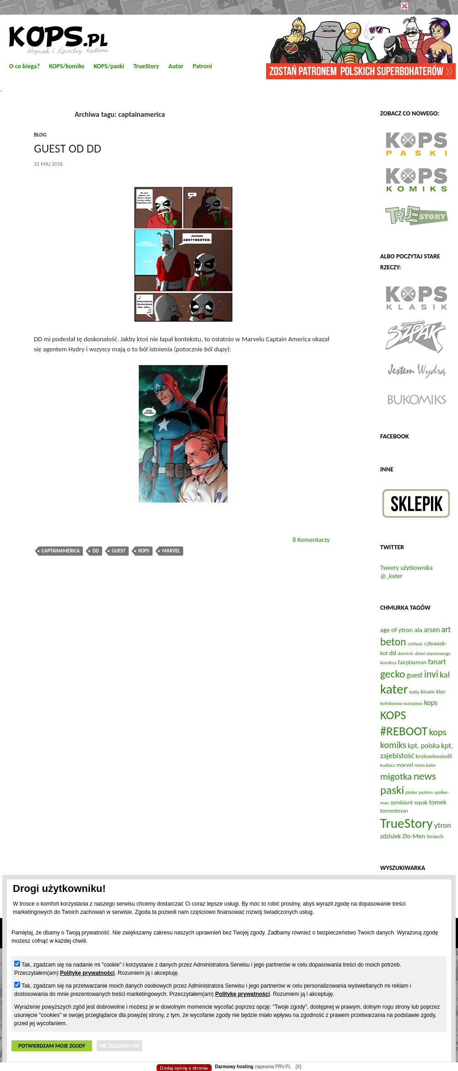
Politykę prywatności (87, 973)
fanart (437, 661)
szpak (420, 802)
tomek (438, 802)
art (446, 629)
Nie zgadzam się (119, 1046)
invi (431, 674)
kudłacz (387, 765)
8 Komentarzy (311, 540)
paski (392, 790)
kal (445, 674)
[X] (298, 1066)
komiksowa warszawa (401, 703)
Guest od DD (67, 148)
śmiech (434, 836)
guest (118, 551)
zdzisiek (390, 836)
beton (393, 641)
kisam (428, 691)
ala (418, 630)
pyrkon (426, 792)
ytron (442, 825)
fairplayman (412, 662)
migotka (396, 776)
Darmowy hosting (234, 1066)
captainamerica (61, 551)
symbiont (401, 802)
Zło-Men (413, 836)
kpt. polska (424, 745)
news (425, 776)
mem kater (425, 765)
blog (40, 134)
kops (143, 551)
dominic (406, 653)
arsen (432, 629)
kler (440, 691)
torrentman (394, 810)
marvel (171, 551)
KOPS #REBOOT (404, 722)
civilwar (415, 644)
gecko (392, 673)
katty (414, 692)
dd (96, 551)
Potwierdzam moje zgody (51, 1046)
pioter (411, 792)
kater (394, 689)
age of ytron (396, 630)
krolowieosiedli (434, 756)
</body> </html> (229, 46)
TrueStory (406, 823)
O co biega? (24, 66)
